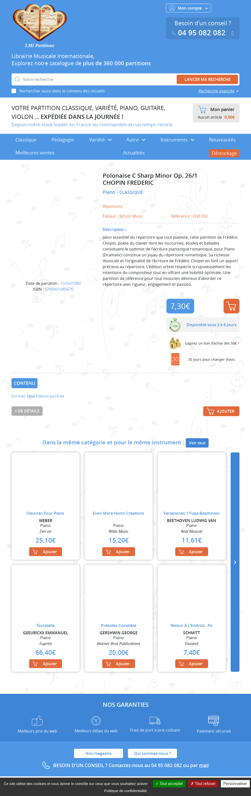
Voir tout (197, 443)
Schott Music (131, 216)
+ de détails (27, 411)
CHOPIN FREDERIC (128, 182)
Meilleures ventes (34, 152)
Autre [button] (135, 140)
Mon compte (188, 8)
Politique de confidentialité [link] (125, 791)
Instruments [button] (177, 140)
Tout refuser (203, 784)
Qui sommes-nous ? (152, 753)
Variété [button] (100, 140)
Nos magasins (99, 753)
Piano (110, 192)
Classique (26, 140)
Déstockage (224, 153)
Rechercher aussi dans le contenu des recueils (62, 91)
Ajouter (231, 306)
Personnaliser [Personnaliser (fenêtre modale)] (235, 784)
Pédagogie (62, 140)
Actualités (134, 152)
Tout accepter (169, 784)
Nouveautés (222, 140)
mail (204, 765)
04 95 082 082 (200, 32)
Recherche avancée (216, 91)
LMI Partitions (39, 45)
